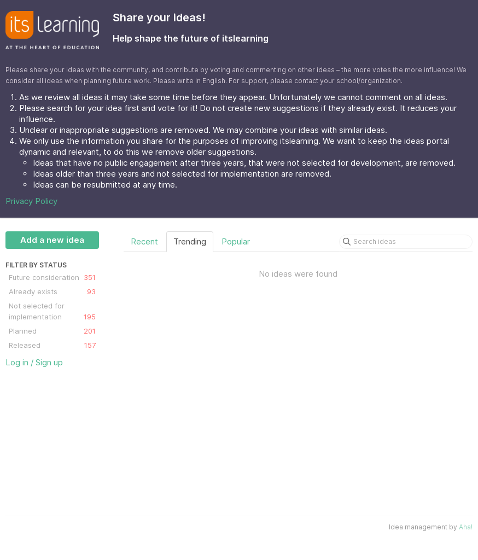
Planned (52, 330)
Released (52, 345)
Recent (144, 241)
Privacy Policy (31, 201)
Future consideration (52, 277)
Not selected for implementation (52, 311)
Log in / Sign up (34, 362)
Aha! (466, 527)
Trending (189, 241)
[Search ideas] (406, 242)
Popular (235, 241)
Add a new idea (52, 240)
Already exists (52, 291)
